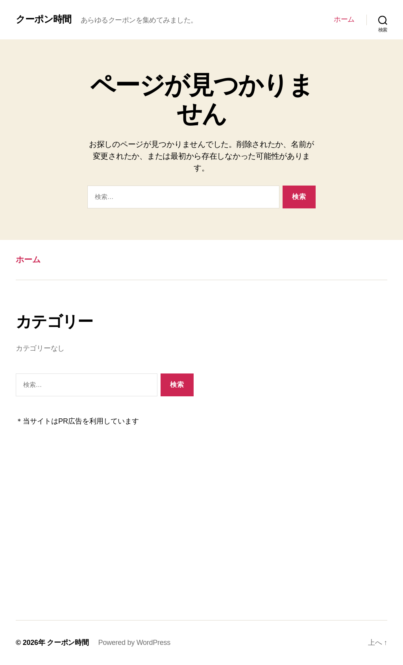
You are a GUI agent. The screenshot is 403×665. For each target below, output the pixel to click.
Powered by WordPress (134, 642)
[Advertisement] (105, 523)
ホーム (344, 19)
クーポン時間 (43, 19)
